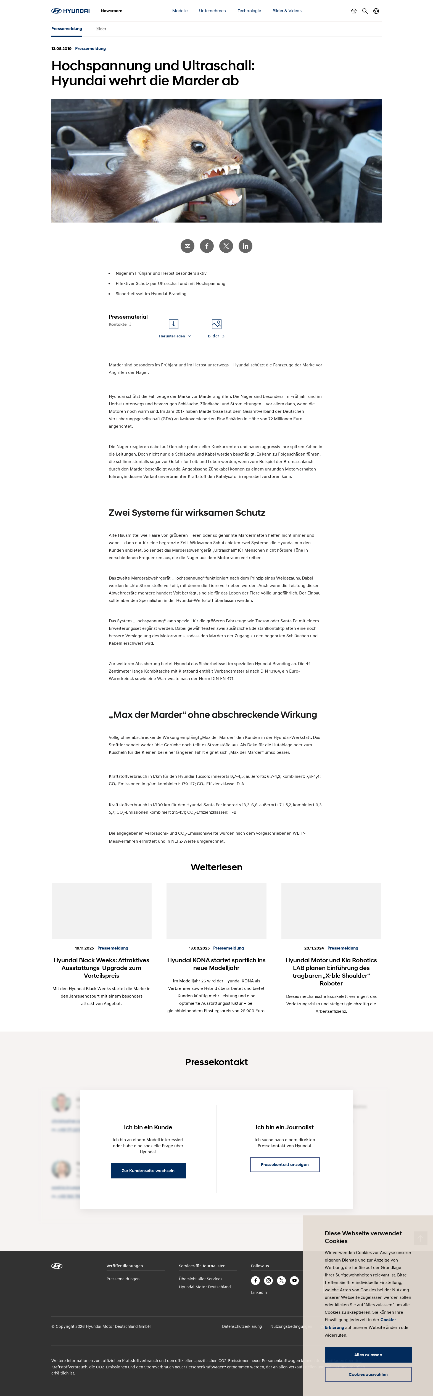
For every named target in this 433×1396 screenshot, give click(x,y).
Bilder (101, 28)
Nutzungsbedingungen (291, 1326)
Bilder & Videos (287, 10)
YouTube (294, 1280)
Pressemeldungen (123, 1278)
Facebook (207, 246)
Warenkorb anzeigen (354, 11)
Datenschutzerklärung (242, 1326)
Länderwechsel (376, 11)
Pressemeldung (66, 28)
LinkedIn (245, 246)
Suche (365, 11)
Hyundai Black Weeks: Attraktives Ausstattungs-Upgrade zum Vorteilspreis (101, 967)
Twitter (226, 246)
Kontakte (118, 324)
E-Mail (187, 246)
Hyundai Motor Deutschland (205, 1286)
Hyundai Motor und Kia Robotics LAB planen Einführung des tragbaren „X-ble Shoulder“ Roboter (331, 971)
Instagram (268, 1280)
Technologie (249, 10)
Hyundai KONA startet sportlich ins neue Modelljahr (216, 963)
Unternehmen (212, 10)
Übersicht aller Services (200, 1278)
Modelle (180, 10)
